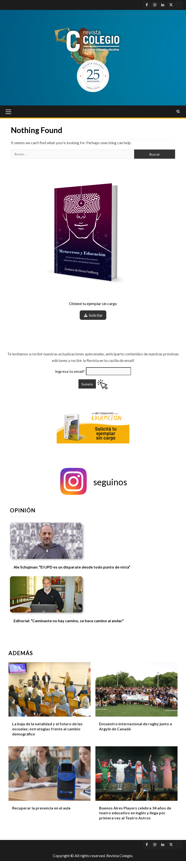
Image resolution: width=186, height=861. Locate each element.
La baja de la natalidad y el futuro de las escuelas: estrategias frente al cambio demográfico (47, 728)
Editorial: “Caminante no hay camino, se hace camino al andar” (69, 620)
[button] (93, 482)
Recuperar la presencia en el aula (41, 808)
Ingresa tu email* (70, 371)
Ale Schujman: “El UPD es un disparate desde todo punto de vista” (72, 567)
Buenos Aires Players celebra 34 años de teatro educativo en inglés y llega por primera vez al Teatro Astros (135, 813)
